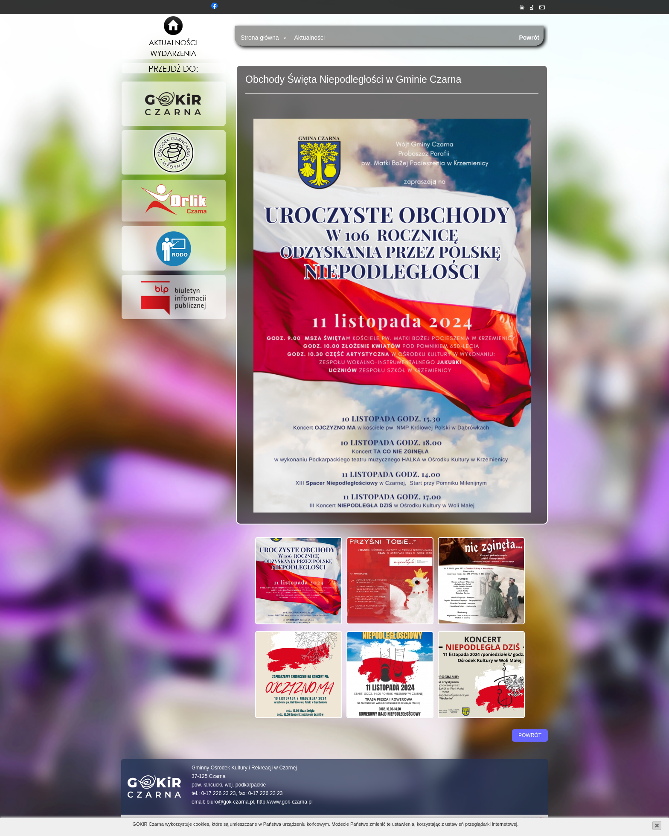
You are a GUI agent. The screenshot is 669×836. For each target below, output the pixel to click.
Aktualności (309, 37)
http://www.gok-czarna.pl (285, 802)
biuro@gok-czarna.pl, (231, 802)
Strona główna (260, 37)
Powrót (529, 37)
